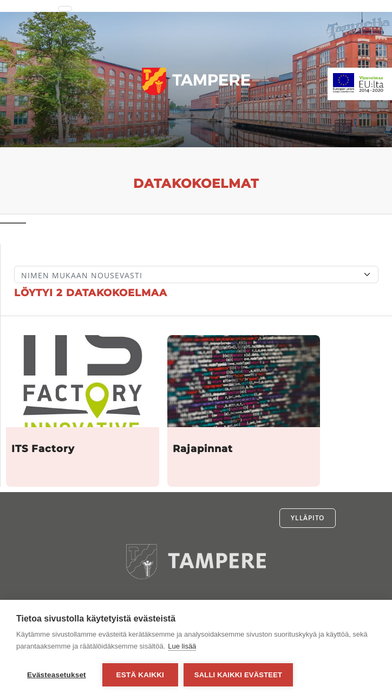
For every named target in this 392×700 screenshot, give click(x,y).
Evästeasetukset (56, 675)
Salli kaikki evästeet (238, 675)
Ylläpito (307, 517)
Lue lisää (182, 646)
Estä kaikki (140, 675)
